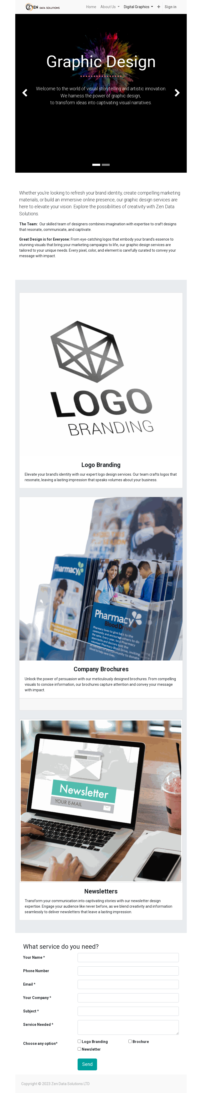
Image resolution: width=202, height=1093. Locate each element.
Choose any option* (40, 1043)
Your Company (36, 998)
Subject (29, 1011)
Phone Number (36, 971)
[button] (158, 7)
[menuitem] (91, 7)
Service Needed (37, 1024)
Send (87, 1064)
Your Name (32, 957)
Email (28, 984)
